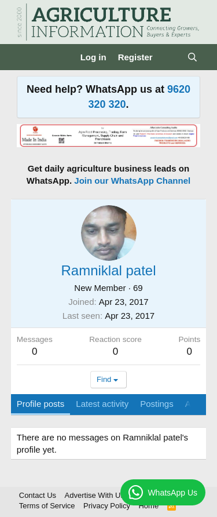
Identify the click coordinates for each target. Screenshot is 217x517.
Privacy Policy (106, 505)
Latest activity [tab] (102, 404)
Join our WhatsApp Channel (132, 180)
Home (148, 505)
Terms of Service (47, 505)
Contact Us (37, 495)
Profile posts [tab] (41, 404)
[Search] (192, 57)
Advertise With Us (94, 495)
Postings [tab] (157, 404)
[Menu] (27, 57)
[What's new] (170, 57)
